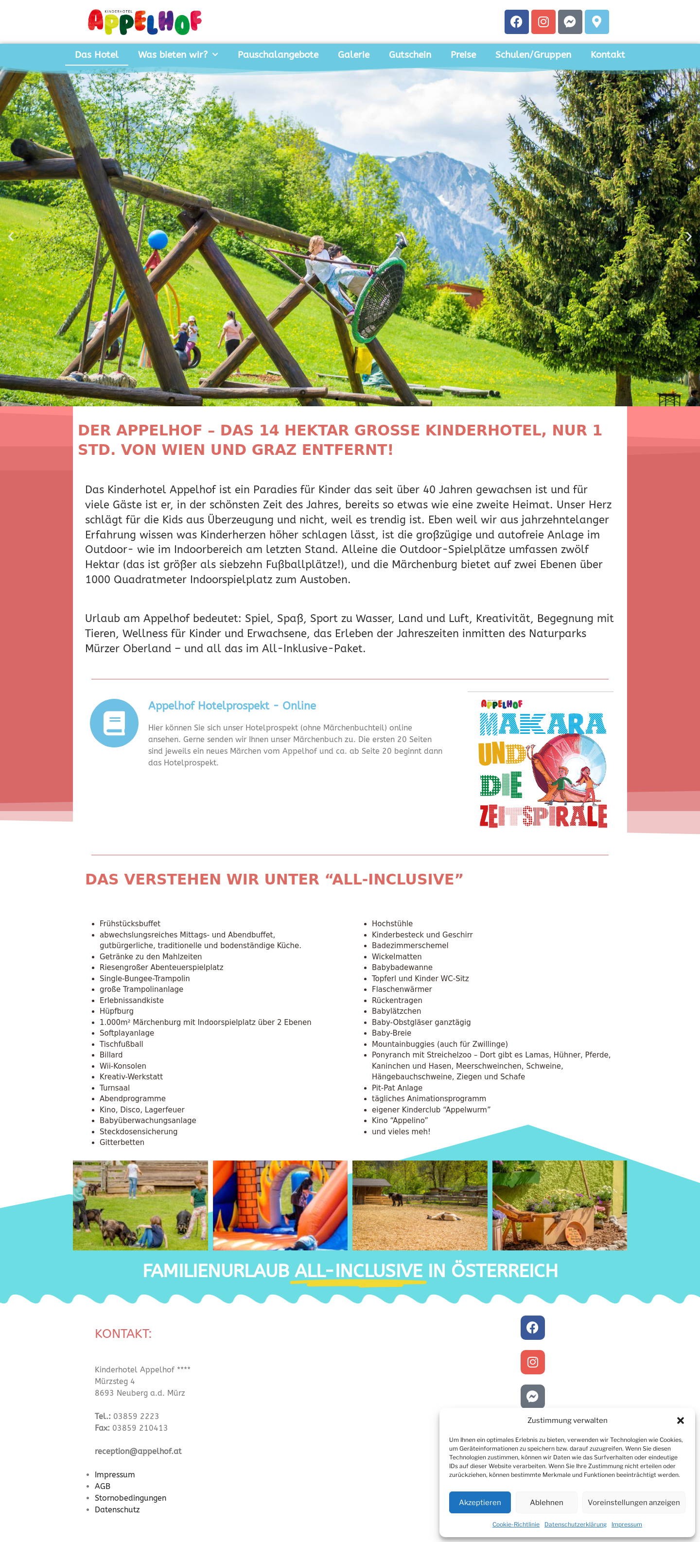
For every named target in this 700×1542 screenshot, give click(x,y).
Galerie (353, 55)
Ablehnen (546, 1502)
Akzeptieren (480, 1502)
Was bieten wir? (178, 55)
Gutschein (410, 55)
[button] (680, 1420)
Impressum (627, 1524)
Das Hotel (97, 55)
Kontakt (608, 55)
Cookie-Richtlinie (516, 1524)
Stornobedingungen (130, 1498)
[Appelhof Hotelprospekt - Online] (114, 723)
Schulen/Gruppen (533, 55)
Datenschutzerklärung (575, 1524)
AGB (102, 1486)
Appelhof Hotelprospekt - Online (232, 706)
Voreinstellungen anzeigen (634, 1502)
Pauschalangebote (278, 55)
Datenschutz (117, 1509)
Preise (463, 55)
